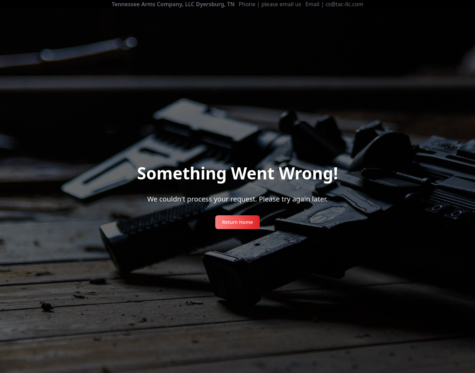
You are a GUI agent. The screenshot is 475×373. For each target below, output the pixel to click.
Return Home (237, 222)
